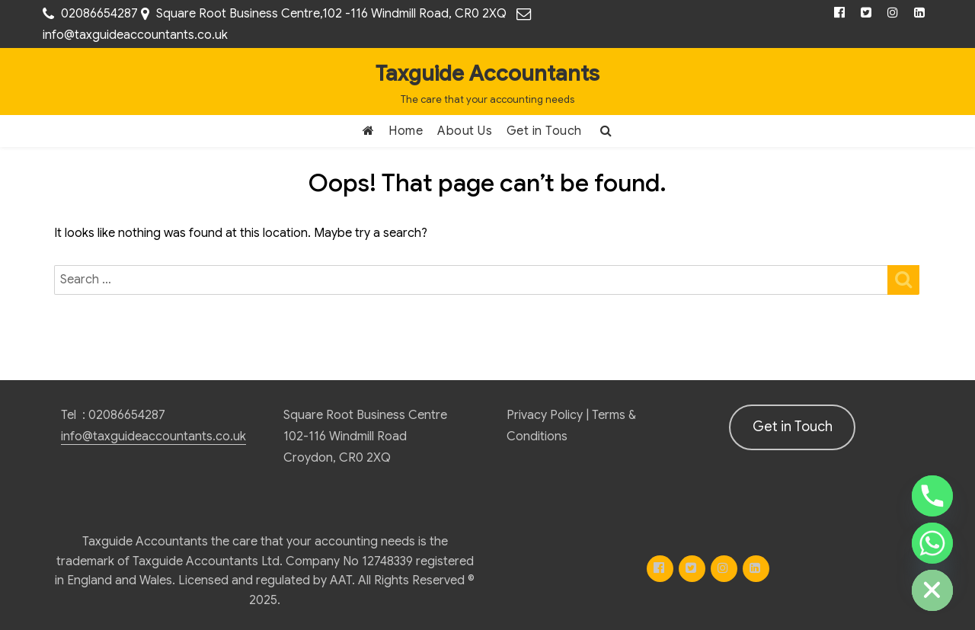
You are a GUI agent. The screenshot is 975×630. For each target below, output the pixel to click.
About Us (464, 131)
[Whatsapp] (932, 543)
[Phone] (932, 495)
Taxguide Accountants (487, 73)
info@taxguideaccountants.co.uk (135, 35)
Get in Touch (544, 131)
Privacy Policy (545, 415)
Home (405, 131)
